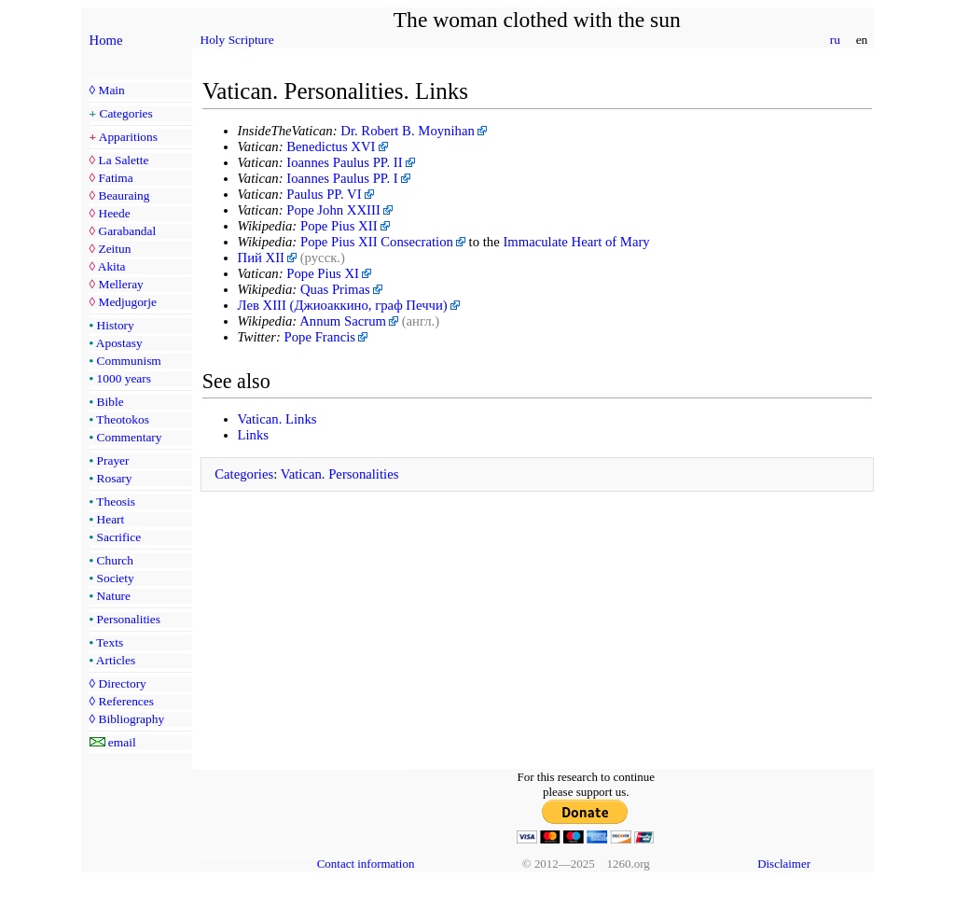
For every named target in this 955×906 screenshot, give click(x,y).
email (122, 742)
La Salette (123, 160)
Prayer (113, 460)
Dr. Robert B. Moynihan (407, 130)
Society (115, 578)
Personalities (128, 619)
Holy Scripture (237, 40)
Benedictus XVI (330, 146)
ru (834, 40)
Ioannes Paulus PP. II (344, 162)
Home (106, 40)
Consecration (417, 241)
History (115, 325)
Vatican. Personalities (340, 474)
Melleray (120, 284)
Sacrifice (119, 537)
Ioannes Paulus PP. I (341, 178)
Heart (111, 519)
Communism (129, 361)
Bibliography (131, 719)
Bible (110, 402)
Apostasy (119, 343)
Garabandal (127, 231)
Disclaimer (783, 864)
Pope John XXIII (333, 209)
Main (111, 90)
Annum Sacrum (342, 321)
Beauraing (123, 195)
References (125, 701)
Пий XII (261, 257)
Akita (112, 266)
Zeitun (114, 249)
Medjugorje (127, 302)
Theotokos (122, 419)
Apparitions (128, 137)
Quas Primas (335, 289)
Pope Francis (319, 336)
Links (254, 434)
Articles (115, 660)
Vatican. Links (277, 418)
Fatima (115, 178)
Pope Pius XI (322, 273)
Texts (109, 642)
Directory (121, 683)
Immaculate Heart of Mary (576, 241)
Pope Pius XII (339, 225)
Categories (126, 113)
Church (115, 560)
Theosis (115, 502)
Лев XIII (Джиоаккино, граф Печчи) (343, 305)
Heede (114, 213)
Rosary (114, 478)
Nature (114, 596)
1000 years (124, 378)
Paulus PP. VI (323, 194)
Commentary (129, 437)
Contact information (366, 864)
